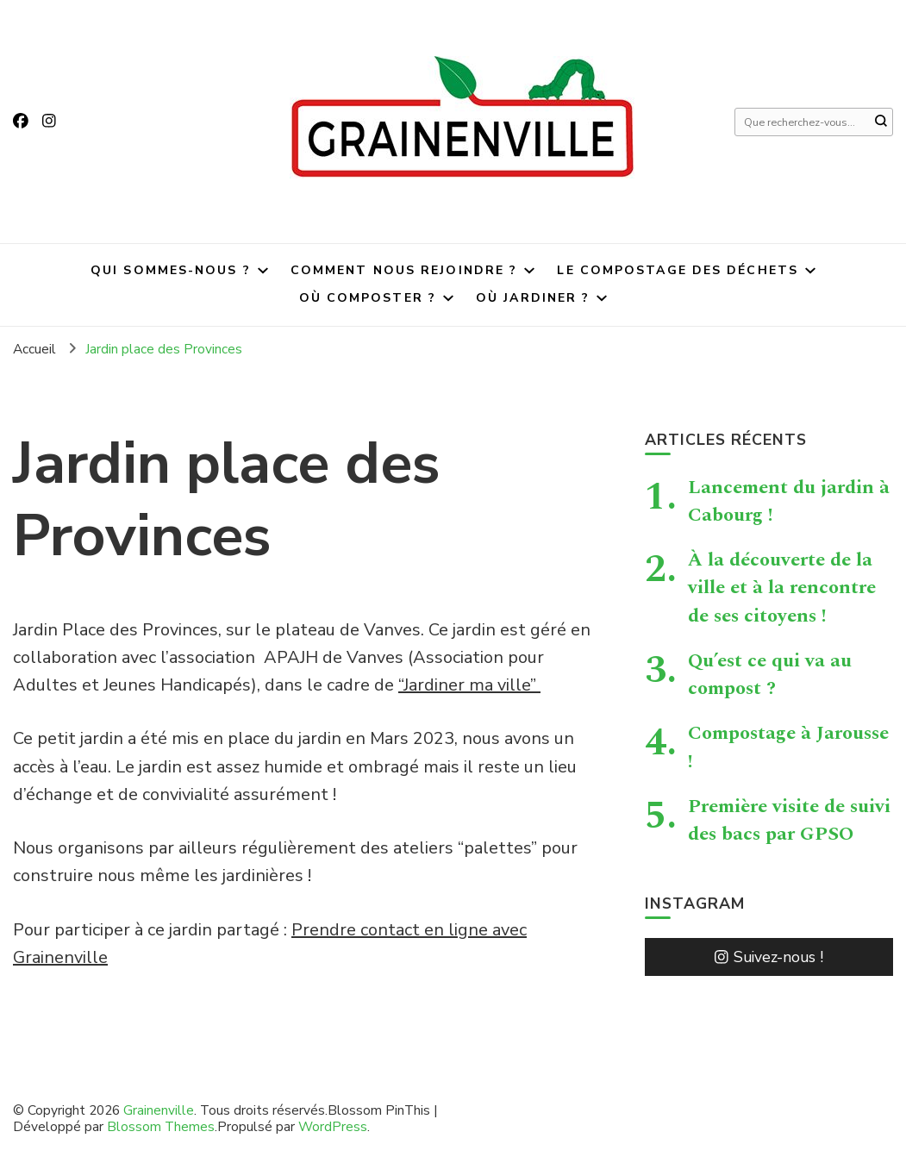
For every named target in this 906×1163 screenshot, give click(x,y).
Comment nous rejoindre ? (404, 270)
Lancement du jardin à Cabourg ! (789, 500)
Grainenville (158, 1110)
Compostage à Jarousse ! (788, 746)
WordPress (332, 1126)
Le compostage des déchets (677, 270)
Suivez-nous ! (769, 957)
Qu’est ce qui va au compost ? (770, 674)
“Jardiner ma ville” (469, 685)
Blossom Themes (161, 1126)
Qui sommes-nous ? (171, 270)
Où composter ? (367, 298)
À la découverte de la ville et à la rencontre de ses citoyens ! (782, 587)
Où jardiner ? (533, 298)
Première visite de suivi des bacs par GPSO (789, 819)
